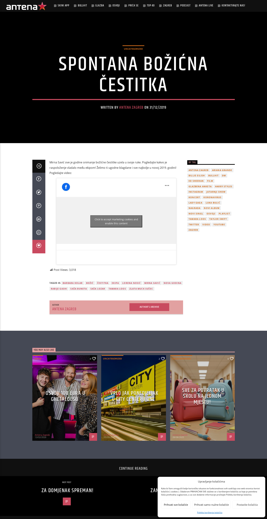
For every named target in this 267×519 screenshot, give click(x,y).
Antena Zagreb (131, 117)
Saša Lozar (97, 308)
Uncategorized (133, 58)
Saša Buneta (78, 308)
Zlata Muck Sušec (141, 308)
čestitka (102, 302)
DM (224, 195)
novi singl (196, 233)
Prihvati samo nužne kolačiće (211, 504)
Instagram (196, 211)
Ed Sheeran (196, 200)
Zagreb (167, 5)
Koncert (194, 216)
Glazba (99, 5)
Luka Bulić (213, 222)
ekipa (115, 302)
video (206, 243)
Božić (90, 302)
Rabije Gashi (59, 308)
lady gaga (195, 222)
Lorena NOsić (131, 302)
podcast (185, 5)
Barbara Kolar (73, 302)
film (210, 200)
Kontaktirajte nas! (233, 5)
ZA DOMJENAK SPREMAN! (68, 510)
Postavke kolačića (247, 504)
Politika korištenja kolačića (209, 512)
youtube (219, 243)
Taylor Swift (218, 238)
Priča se (133, 5)
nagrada (194, 227)
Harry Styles (223, 205)
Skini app (63, 5)
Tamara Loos (117, 308)
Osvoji (116, 5)
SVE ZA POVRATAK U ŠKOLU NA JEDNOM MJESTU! (203, 415)
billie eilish (197, 195)
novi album (211, 227)
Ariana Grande (222, 189)
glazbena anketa (200, 205)
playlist (224, 233)
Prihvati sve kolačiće (176, 504)
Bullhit (82, 5)
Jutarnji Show (216, 211)
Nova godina (172, 302)
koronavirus (212, 216)
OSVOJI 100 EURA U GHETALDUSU (65, 416)
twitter (194, 243)
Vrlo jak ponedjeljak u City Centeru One (134, 416)
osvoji (211, 233)
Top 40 (151, 5)
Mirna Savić (152, 302)
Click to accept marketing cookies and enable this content (116, 241)
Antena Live (206, 5)
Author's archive (149, 326)
